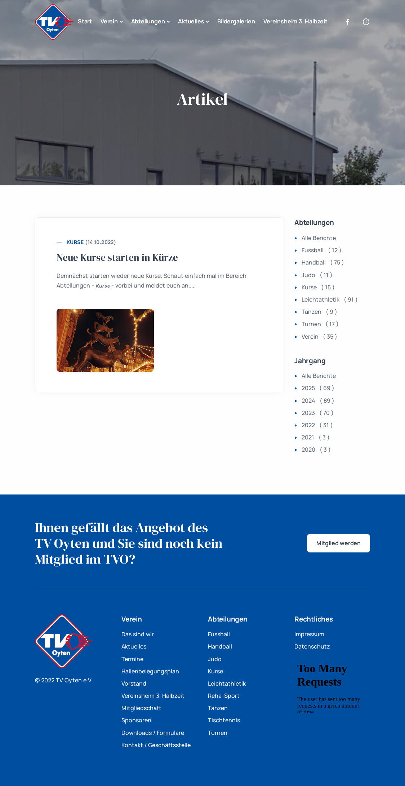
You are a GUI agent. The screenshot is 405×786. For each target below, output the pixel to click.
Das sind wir (137, 634)
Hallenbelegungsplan (150, 671)
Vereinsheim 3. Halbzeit (295, 21)
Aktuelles (191, 21)
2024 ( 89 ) (318, 401)
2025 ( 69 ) (318, 388)
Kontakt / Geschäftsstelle (156, 745)
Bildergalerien (236, 21)
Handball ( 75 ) (323, 262)
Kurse (75, 242)
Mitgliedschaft (141, 708)
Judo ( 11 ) (317, 275)
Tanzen (218, 708)
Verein (109, 21)
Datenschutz (312, 646)
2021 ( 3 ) (316, 437)
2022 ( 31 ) (317, 425)
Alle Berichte (319, 238)
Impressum (309, 634)
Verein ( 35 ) (319, 336)
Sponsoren (136, 720)
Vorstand (133, 683)
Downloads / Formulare (152, 733)
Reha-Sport (224, 696)
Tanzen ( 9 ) (319, 312)
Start (85, 21)
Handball (220, 646)
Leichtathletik (227, 683)
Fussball (219, 634)
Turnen (217, 733)
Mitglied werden (338, 543)
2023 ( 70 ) (318, 413)
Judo (215, 659)
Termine (132, 659)
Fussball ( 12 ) (322, 250)
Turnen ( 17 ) (320, 324)
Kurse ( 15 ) (318, 287)
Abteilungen (148, 21)
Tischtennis (224, 720)
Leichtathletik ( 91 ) (330, 299)
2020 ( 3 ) (316, 449)
